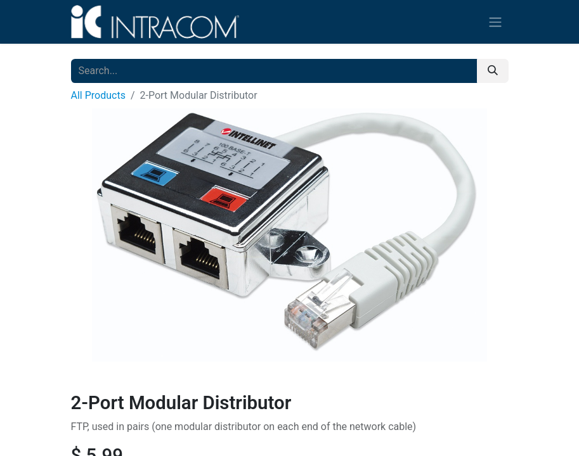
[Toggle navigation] (495, 21)
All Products (98, 95)
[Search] (493, 71)
